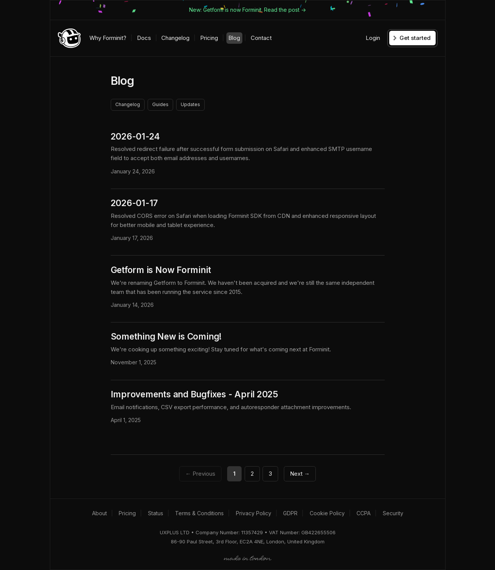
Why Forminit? (107, 37)
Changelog (175, 37)
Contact (261, 37)
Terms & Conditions (199, 513)
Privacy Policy (253, 513)
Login (373, 37)
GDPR (290, 513)
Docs (144, 37)
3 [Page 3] (270, 473)
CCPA (364, 513)
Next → (300, 473)
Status (155, 513)
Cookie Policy (327, 513)
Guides (160, 104)
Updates (190, 104)
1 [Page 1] (234, 473)
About (99, 513)
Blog (234, 37)
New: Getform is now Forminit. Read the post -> (247, 9)
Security (393, 513)
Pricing (209, 37)
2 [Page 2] (252, 473)
